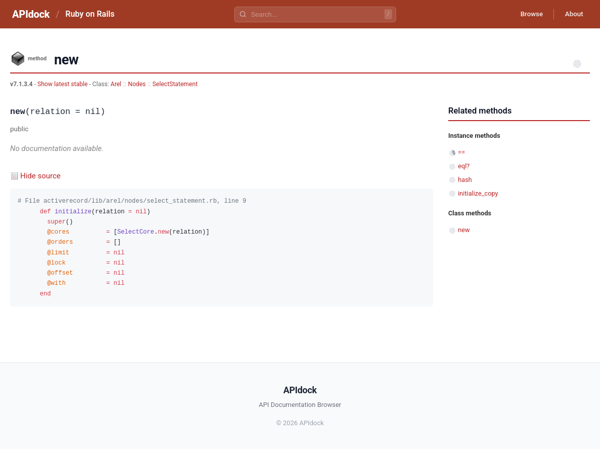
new (463, 230)
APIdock (31, 14)
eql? (463, 166)
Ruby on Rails (89, 14)
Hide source (40, 175)
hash (465, 179)
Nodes (137, 84)
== (461, 152)
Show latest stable (63, 84)
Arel (116, 84)
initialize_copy (478, 193)
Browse (526, 14)
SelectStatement (174, 84)
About (572, 14)
